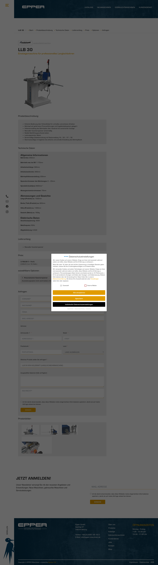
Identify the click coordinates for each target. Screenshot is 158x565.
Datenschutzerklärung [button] (79, 308)
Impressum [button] (88, 308)
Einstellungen (94, 279)
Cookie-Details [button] (71, 308)
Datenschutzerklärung (59, 279)
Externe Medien (90, 285)
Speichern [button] (79, 298)
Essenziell (64, 285)
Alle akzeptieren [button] (79, 292)
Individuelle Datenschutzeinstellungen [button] (79, 304)
